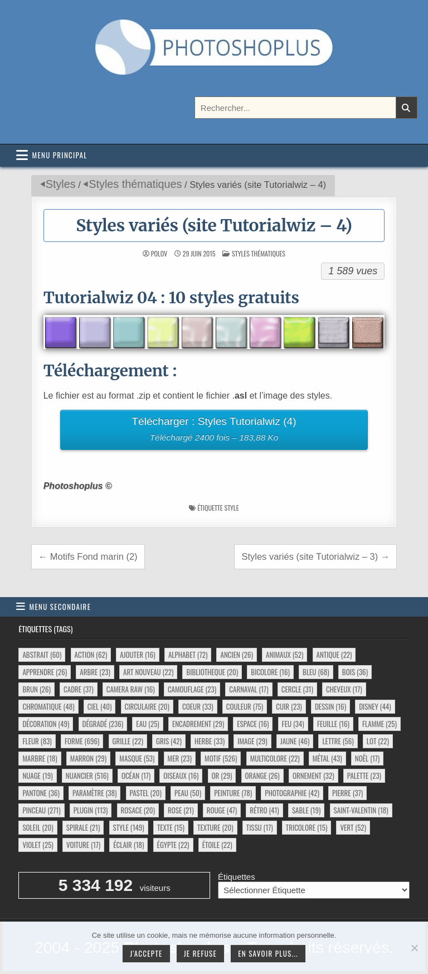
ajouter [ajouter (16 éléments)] (137, 654)
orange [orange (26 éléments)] (262, 775)
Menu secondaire (60, 606)
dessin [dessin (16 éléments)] (330, 706)
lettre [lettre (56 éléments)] (337, 741)
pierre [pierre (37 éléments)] (347, 792)
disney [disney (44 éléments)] (375, 706)
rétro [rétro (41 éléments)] (264, 810)
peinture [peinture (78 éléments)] (233, 792)
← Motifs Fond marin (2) (88, 556)
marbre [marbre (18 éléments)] (39, 758)
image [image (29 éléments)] (252, 741)
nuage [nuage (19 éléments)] (37, 775)
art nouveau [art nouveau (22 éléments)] (148, 671)
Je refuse (200, 953)
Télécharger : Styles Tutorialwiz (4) (213, 430)
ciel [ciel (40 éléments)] (99, 706)
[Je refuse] (414, 947)
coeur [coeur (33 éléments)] (197, 706)
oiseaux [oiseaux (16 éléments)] (180, 775)
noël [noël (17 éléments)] (367, 758)
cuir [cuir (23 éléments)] (288, 706)
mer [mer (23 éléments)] (180, 758)
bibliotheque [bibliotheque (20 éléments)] (212, 671)
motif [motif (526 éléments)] (221, 758)
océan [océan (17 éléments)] (135, 775)
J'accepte (146, 953)
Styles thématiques (135, 184)
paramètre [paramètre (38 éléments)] (94, 792)
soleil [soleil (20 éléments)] (37, 827)
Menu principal (59, 155)
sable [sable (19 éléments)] (306, 810)
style (231, 507)
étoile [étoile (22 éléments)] (217, 844)
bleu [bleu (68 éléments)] (316, 671)
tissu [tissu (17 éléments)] (259, 827)
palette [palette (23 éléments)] (364, 775)
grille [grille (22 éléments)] (128, 741)
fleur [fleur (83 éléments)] (36, 741)
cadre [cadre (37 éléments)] (78, 689)
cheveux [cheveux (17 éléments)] (344, 689)
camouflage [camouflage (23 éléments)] (192, 689)
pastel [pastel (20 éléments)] (146, 792)
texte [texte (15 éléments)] (170, 827)
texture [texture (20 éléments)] (215, 827)
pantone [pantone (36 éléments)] (40, 792)
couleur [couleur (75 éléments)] (244, 706)
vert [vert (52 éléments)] (353, 827)
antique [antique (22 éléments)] (334, 654)
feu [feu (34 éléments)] (293, 723)
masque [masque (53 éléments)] (136, 758)
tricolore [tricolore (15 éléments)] (307, 827)
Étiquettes (236, 876)
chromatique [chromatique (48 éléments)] (48, 706)
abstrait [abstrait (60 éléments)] (41, 654)
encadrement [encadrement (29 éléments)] (198, 723)
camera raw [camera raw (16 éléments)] (130, 689)
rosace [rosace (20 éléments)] (138, 810)
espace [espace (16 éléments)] (253, 723)
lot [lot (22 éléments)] (378, 741)
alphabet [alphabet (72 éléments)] (187, 654)
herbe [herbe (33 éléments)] (209, 741)
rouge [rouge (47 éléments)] (222, 810)
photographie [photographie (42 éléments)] (292, 792)
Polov (159, 253)
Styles (61, 184)
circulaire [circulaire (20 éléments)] (147, 706)
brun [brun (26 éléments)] (36, 689)
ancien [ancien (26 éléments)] (236, 654)
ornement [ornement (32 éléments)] (313, 775)
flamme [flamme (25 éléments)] (379, 723)
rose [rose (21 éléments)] (181, 810)
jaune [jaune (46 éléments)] (295, 741)
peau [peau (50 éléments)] (187, 792)
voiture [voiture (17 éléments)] (83, 844)
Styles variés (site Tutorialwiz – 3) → (315, 556)
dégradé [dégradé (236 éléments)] (103, 723)
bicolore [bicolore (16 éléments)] (270, 671)
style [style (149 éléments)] (128, 827)
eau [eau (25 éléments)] (147, 723)
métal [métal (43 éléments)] (327, 758)
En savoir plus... (268, 953)
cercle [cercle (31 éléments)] (297, 689)
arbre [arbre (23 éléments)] (95, 671)
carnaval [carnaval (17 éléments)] (248, 689)
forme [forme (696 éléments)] (82, 741)
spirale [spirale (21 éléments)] (83, 827)
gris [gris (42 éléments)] (169, 741)
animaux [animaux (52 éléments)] (284, 654)
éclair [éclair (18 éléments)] (128, 844)
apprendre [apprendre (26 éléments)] (44, 671)
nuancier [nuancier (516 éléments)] (87, 775)
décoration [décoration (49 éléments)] (45, 723)
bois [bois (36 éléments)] (355, 671)
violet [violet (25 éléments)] (37, 844)
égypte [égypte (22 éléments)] (173, 844)
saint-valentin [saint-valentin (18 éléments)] (361, 810)
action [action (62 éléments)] (91, 654)
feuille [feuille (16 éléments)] (333, 723)
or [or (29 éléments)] (222, 775)
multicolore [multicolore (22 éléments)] (275, 758)
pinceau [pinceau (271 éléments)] (41, 810)
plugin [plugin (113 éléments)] (91, 810)
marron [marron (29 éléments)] (88, 758)
